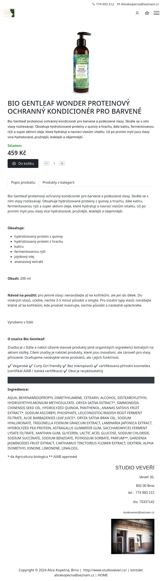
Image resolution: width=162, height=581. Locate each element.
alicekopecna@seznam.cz (74, 575)
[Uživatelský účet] (137, 13)
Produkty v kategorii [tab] (58, 182)
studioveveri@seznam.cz (138, 512)
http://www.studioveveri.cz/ (105, 570)
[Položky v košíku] (147, 13)
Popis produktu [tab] (23, 182)
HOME (103, 575)
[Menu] (156, 13)
